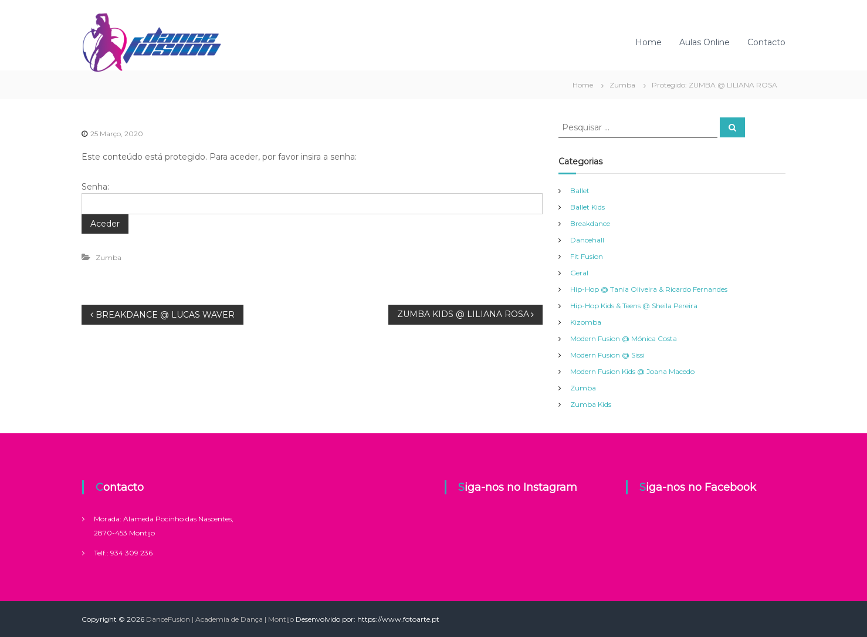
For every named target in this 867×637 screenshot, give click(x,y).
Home (648, 42)
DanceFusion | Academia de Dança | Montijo (220, 619)
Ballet (580, 190)
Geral (579, 272)
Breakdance (590, 223)
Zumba (622, 84)
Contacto (766, 42)
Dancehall (587, 239)
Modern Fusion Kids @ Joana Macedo (632, 371)
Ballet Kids (587, 207)
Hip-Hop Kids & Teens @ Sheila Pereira (633, 305)
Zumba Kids (590, 404)
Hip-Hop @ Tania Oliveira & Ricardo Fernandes (648, 289)
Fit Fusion (586, 256)
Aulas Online (704, 42)
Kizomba (585, 322)
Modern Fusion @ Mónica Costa (623, 338)
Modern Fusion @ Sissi (607, 354)
